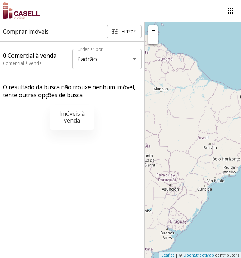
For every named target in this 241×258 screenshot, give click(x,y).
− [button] (153, 39)
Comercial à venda (22, 63)
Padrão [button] (87, 59)
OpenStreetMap (198, 255)
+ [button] (153, 30)
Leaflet (167, 255)
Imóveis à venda (72, 117)
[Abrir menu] (230, 10)
